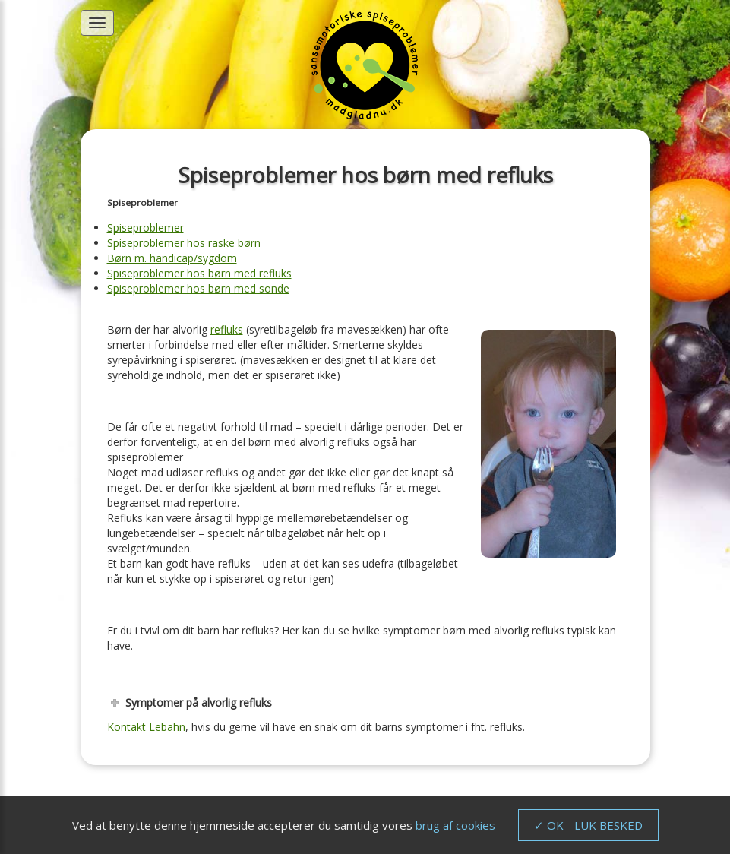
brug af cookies (455, 825)
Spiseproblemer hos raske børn (184, 243)
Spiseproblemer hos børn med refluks (199, 273)
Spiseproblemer (145, 227)
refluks (226, 329)
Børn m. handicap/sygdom (172, 258)
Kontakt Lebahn (146, 727)
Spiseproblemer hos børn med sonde (198, 288)
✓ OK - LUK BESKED (588, 825)
